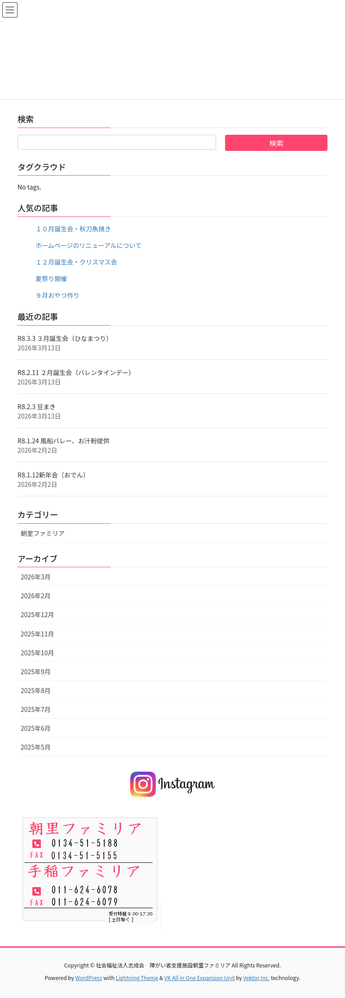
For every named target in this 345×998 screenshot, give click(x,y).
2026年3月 (36, 576)
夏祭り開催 (51, 278)
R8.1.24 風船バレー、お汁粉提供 (64, 440)
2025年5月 (36, 746)
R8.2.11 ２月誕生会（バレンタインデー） (76, 372)
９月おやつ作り (57, 295)
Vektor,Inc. (256, 977)
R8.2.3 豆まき (37, 406)
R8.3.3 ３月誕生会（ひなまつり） (65, 338)
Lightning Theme (136, 977)
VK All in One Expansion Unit (199, 977)
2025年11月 (37, 633)
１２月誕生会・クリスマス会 (76, 261)
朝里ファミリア (43, 533)
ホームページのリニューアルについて (88, 245)
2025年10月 (37, 652)
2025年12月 (37, 614)
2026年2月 (36, 595)
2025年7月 (36, 709)
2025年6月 (36, 728)
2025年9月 (36, 671)
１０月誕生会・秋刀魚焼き (73, 228)
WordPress (88, 977)
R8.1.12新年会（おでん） (53, 474)
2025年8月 (36, 690)
